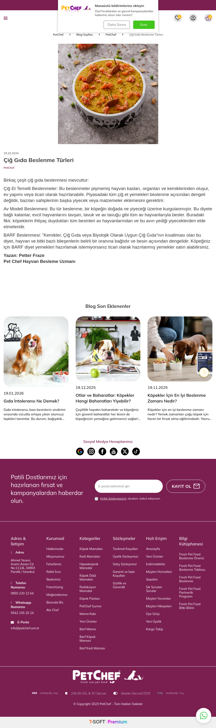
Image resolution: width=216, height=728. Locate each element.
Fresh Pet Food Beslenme (189, 579)
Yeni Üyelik (153, 621)
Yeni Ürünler (88, 621)
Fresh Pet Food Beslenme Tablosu (192, 567)
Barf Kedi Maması (92, 648)
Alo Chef (52, 610)
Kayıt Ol (185, 486)
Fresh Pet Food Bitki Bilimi (189, 606)
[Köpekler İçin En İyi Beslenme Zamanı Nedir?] (180, 348)
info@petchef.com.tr (25, 628)
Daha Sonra (116, 24)
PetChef (58, 34)
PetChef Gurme (90, 606)
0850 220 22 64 (22, 593)
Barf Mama (87, 629)
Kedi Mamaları (89, 556)
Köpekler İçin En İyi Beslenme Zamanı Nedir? (177, 398)
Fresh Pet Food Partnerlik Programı (189, 592)
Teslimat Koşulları (125, 549)
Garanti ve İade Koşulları (124, 573)
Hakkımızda (54, 549)
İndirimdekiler (155, 564)
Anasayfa (153, 549)
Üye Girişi (153, 614)
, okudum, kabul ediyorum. (128, 498)
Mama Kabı (87, 614)
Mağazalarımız (57, 595)
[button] (12, 372)
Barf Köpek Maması (87, 638)
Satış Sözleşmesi (125, 564)
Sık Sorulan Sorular (154, 589)
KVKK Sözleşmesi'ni (113, 498)
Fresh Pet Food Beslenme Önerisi (191, 556)
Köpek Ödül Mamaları (87, 577)
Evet (144, 24)
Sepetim (152, 579)
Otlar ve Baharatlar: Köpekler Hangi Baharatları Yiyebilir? (105, 398)
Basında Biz (54, 602)
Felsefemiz (53, 564)
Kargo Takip (154, 629)
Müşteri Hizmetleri (159, 572)
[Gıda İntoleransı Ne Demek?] (36, 351)
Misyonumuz (55, 556)
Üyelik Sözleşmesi (125, 556)
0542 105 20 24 (22, 613)
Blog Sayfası (84, 34)
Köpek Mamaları (91, 549)
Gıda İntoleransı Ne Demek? (31, 401)
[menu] (6, 18)
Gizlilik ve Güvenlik (119, 585)
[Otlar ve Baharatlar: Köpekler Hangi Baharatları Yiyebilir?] (108, 348)
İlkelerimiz (53, 579)
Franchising (54, 587)
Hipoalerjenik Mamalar (88, 566)
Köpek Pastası (89, 598)
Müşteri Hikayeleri (159, 606)
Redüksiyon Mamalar (87, 589)
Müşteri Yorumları (158, 598)
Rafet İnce (53, 572)
